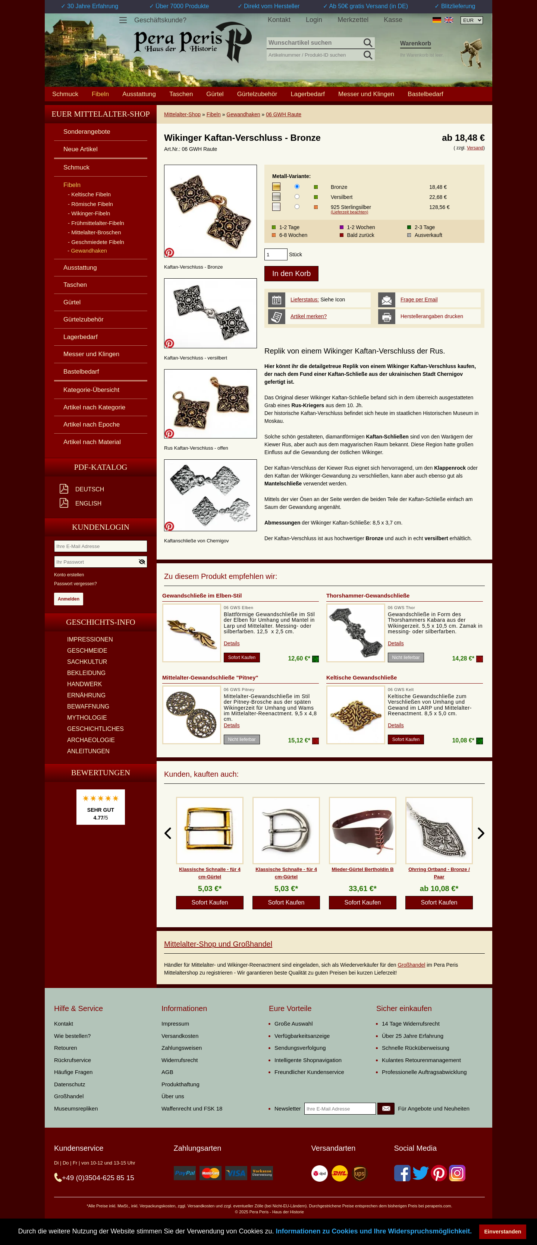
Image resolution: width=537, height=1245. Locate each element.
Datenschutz (69, 1084)
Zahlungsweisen (181, 1048)
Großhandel (411, 965)
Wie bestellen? (72, 1036)
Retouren (65, 1048)
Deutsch (89, 489)
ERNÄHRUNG (86, 695)
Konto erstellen (69, 574)
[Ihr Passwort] (100, 562)
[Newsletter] (386, 1109)
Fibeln (214, 114)
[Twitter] (420, 1173)
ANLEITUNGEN (88, 751)
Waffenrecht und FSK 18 (191, 1108)
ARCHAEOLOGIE (91, 740)
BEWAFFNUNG (88, 706)
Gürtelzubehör (257, 94)
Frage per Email (419, 299)
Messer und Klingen (366, 94)
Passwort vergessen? (75, 583)
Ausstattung (139, 94)
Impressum (175, 1023)
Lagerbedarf (308, 94)
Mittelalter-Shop (182, 114)
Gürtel (214, 94)
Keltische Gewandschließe (361, 677)
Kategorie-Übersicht (91, 389)
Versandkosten (179, 1036)
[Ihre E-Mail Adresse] (100, 546)
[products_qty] (276, 254)
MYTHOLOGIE (87, 718)
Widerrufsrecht (179, 1060)
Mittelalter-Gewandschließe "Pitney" (210, 677)
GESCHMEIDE (87, 650)
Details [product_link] (232, 643)
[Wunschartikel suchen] (321, 43)
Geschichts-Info (100, 622)
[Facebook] (402, 1173)
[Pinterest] (439, 1173)
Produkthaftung (180, 1084)
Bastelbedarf (425, 94)
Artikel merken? (309, 316)
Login (314, 19)
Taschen (181, 94)
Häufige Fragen (73, 1072)
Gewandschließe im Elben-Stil (202, 595)
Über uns (172, 1096)
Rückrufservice (72, 1060)
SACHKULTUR (87, 662)
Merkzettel (352, 19)
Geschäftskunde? (160, 20)
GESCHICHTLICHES (95, 729)
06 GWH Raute (283, 114)
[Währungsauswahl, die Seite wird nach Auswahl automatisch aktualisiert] (472, 20)
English (88, 503)
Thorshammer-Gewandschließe (367, 595)
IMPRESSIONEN (90, 639)
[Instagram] (457, 1173)
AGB (167, 1072)
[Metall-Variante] (297, 186)
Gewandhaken (243, 114)
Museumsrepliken (76, 1108)
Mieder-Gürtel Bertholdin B (362, 869)
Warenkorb (415, 43)
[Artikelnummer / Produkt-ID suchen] (321, 54)
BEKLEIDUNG (86, 673)
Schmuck (65, 94)
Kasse (393, 19)
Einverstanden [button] (502, 1232)
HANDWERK (84, 684)
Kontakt (279, 19)
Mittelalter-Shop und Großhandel (218, 944)
